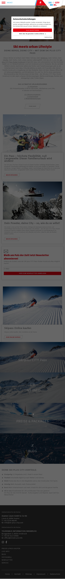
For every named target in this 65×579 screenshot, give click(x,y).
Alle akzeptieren (32, 30)
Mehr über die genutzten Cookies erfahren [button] (32, 34)
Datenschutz (48, 37)
